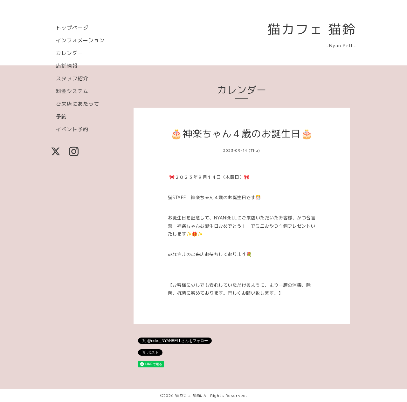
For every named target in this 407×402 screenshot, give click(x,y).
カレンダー (69, 53)
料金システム (72, 91)
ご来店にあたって (77, 103)
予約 (61, 116)
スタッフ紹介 (72, 78)
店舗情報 (67, 65)
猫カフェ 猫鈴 (311, 29)
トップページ (72, 27)
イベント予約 (72, 129)
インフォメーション (80, 40)
